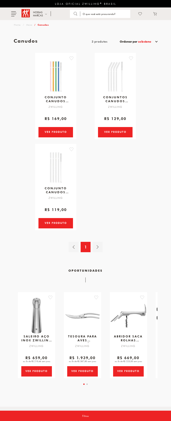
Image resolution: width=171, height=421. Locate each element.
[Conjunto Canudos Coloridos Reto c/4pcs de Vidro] (55, 75)
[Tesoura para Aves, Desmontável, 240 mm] (82, 323)
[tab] (84, 398)
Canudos (43, 24)
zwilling (17, 24)
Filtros (85, 415)
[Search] (105, 14)
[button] (78, 58)
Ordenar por (135, 42)
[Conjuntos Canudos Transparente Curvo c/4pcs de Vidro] (115, 75)
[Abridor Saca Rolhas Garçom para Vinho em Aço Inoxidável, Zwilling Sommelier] (128, 323)
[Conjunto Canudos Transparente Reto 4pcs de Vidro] (55, 170)
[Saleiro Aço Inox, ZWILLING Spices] (36, 323)
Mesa (29, 24)
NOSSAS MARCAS (38, 14)
